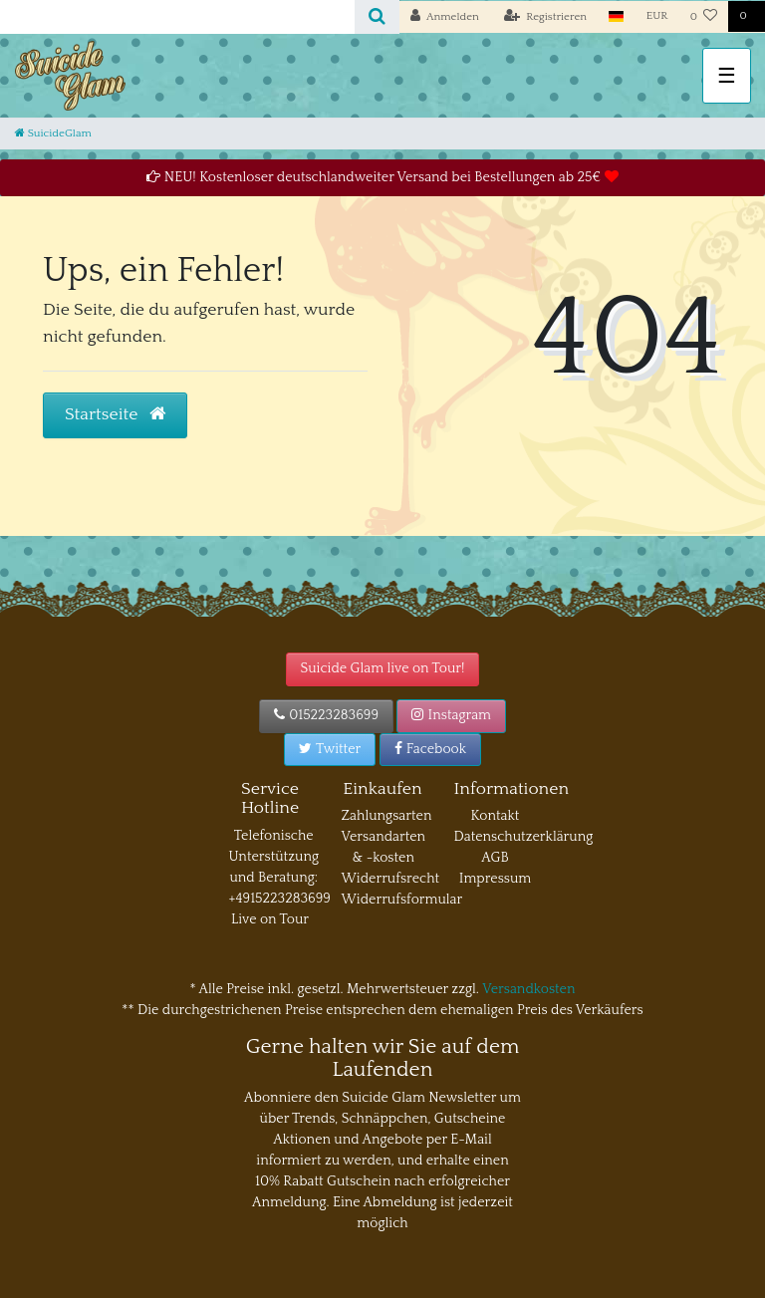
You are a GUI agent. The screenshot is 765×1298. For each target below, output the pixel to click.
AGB (494, 858)
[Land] (616, 16)
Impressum (495, 879)
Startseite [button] (115, 414)
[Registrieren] (546, 17)
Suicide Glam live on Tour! (383, 668)
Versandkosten (528, 989)
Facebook (430, 749)
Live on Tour (270, 919)
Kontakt (495, 816)
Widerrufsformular (402, 900)
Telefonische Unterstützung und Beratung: (274, 857)
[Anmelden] (444, 17)
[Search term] (177, 17)
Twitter (330, 749)
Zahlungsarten (387, 816)
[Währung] (657, 16)
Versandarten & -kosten (384, 847)
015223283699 (326, 715)
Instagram (451, 715)
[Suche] (377, 17)
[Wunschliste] (704, 17)
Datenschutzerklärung (524, 837)
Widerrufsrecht (391, 879)
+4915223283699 (280, 899)
